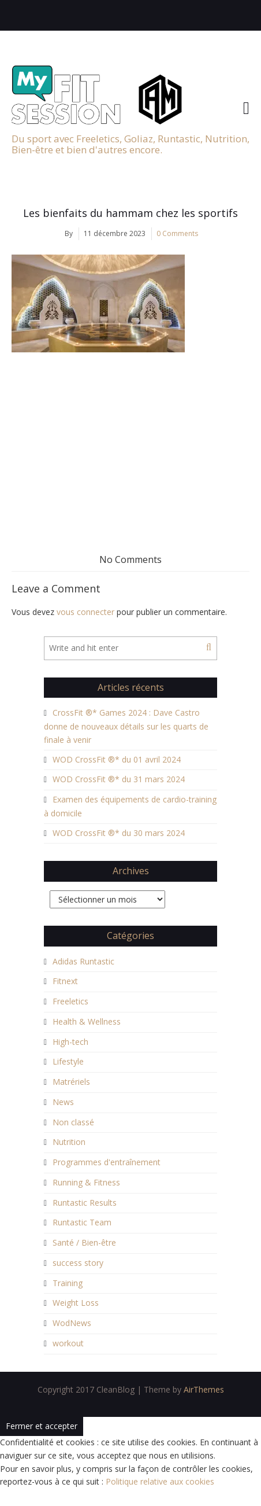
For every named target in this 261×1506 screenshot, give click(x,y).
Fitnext (65, 980)
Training (68, 1282)
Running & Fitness (86, 1182)
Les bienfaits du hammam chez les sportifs (130, 213)
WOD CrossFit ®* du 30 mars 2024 (119, 832)
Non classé (73, 1122)
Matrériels (71, 1081)
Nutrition (69, 1141)
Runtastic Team (82, 1222)
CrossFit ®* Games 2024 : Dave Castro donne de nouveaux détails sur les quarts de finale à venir (126, 726)
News (63, 1101)
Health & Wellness (87, 1021)
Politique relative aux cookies (160, 1481)
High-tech (70, 1041)
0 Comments (177, 233)
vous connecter (85, 611)
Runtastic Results (85, 1202)
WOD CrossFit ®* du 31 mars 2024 (119, 779)
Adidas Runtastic (83, 961)
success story (78, 1262)
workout (68, 1343)
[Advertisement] (130, 439)
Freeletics (70, 1001)
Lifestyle (68, 1061)
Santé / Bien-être (84, 1242)
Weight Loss (76, 1302)
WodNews (72, 1322)
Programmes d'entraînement (107, 1162)
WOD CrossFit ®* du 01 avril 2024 (117, 759)
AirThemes (204, 1389)
